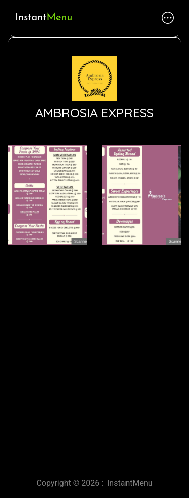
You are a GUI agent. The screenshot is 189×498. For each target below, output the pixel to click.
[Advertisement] (94, 357)
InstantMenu (130, 483)
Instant (43, 18)
